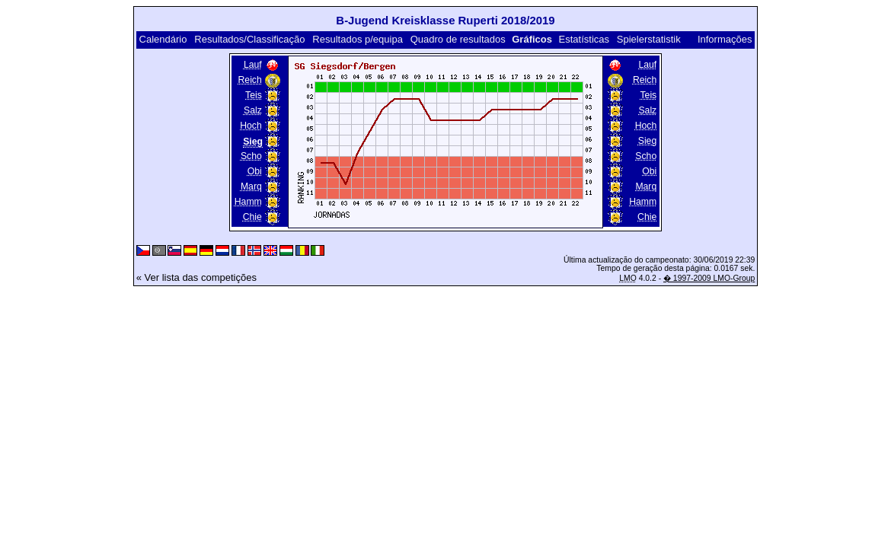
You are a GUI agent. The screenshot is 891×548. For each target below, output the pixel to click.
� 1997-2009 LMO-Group (709, 278)
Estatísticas (584, 39)
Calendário (163, 39)
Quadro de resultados (458, 39)
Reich (250, 80)
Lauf (253, 64)
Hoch (251, 125)
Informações (725, 39)
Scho (251, 156)
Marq (251, 186)
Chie (252, 217)
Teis (253, 95)
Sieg (647, 140)
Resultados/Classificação (249, 39)
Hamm (248, 201)
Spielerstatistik (649, 39)
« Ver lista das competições (196, 277)
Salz (253, 110)
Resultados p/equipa (357, 39)
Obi (255, 171)
